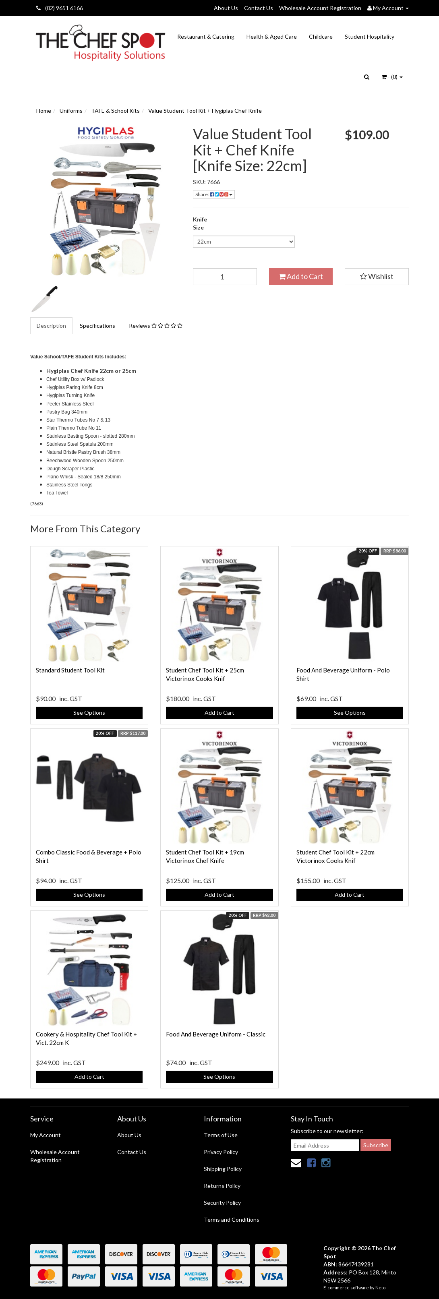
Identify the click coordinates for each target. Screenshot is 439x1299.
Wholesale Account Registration (320, 7)
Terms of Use (221, 1134)
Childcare (321, 36)
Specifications (97, 325)
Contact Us (258, 7)
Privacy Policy (221, 1151)
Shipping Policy (223, 1168)
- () (392, 76)
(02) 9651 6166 (59, 7)
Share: (213, 194)
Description (51, 325)
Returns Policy (222, 1185)
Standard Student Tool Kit (70, 670)
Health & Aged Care (271, 36)
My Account (45, 1134)
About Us (226, 7)
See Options (89, 712)
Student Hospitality (369, 36)
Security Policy (222, 1202)
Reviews (155, 325)
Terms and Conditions (231, 1219)
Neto (380, 1287)
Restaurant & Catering (205, 36)
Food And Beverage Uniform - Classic (215, 1034)
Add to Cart (301, 276)
